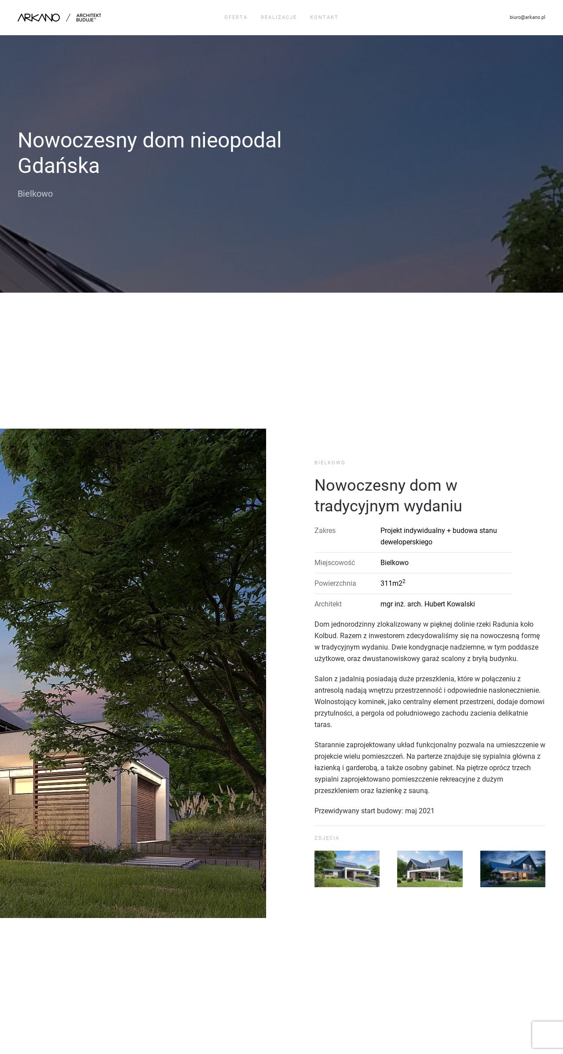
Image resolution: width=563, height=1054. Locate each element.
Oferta (236, 17)
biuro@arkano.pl (527, 17)
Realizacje (279, 17)
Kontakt (324, 17)
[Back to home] (60, 17)
